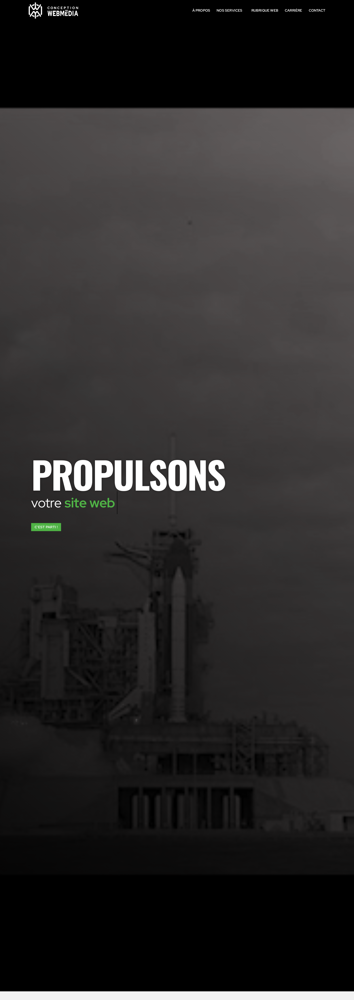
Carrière (293, 10)
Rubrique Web (264, 10)
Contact (317, 10)
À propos (201, 10)
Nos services (231, 10)
